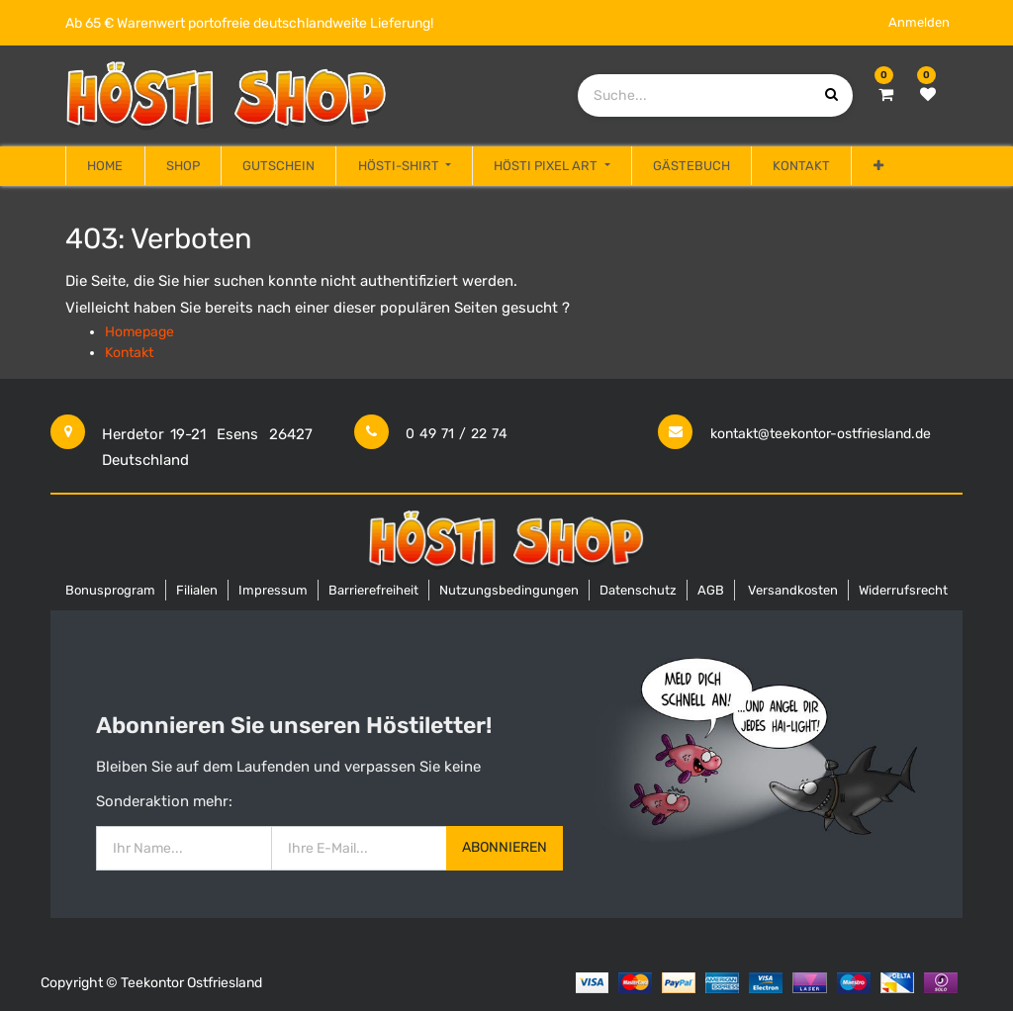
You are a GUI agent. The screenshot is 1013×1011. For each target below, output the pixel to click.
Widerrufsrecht (903, 590)
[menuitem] (105, 166)
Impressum (273, 590)
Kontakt (129, 352)
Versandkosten (793, 590)
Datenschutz (638, 590)
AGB (710, 590)
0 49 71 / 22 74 (456, 433)
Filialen (197, 590)
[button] (877, 166)
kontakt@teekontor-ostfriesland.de (820, 433)
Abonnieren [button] (504, 847)
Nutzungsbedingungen (509, 590)
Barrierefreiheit (373, 590)
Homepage (139, 331)
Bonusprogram (110, 590)
